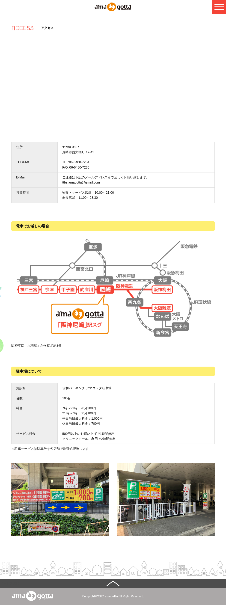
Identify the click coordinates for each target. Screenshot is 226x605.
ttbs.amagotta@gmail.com (81, 182)
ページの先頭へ (11, 583)
